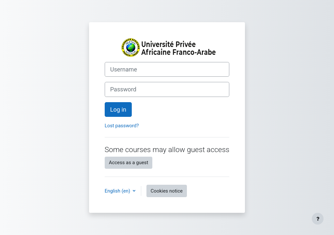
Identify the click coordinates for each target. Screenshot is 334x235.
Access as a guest (128, 162)
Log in (118, 109)
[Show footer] (318, 219)
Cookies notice (167, 191)
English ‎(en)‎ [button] (118, 191)
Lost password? (122, 126)
